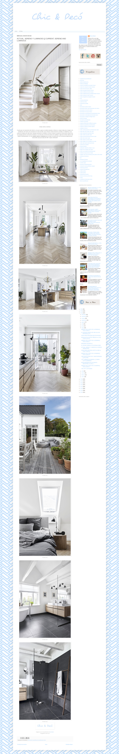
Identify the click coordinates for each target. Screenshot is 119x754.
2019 (81, 312)
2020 (81, 311)
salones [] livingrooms (84, 169)
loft (80, 157)
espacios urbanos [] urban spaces (87, 126)
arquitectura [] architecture (85, 78)
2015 (81, 384)
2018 (81, 379)
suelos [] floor (83, 172)
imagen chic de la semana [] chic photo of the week (91, 154)
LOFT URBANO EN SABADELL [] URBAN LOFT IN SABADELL (90, 360)
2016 (81, 382)
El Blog (20, 31)
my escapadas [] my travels (86, 161)
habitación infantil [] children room (87, 147)
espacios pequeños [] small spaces (87, 124)
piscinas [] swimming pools (86, 164)
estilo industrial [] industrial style (87, 133)
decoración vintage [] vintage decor (87, 116)
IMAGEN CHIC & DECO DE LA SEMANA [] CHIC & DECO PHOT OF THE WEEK (94, 254)
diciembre (83, 314)
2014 (81, 386)
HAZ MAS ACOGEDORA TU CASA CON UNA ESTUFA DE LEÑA (94, 277)
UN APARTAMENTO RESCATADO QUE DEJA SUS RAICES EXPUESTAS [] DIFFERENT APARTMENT (94, 288)
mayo (82, 327)
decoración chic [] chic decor (86, 110)
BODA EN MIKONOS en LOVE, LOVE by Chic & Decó (95, 244)
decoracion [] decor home (85, 106)
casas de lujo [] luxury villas (86, 88)
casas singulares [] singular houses (87, 96)
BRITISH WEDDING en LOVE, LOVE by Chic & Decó (94, 188)
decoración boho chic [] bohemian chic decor (89, 108)
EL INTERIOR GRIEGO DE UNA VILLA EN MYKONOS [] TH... (90, 333)
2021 (81, 309)
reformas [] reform (84, 167)
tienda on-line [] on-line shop (86, 176)
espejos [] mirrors (84, 128)
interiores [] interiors (84, 156)
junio (82, 325)
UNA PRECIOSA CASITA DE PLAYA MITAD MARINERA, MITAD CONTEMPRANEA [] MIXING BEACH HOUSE (94, 265)
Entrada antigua (69, 744)
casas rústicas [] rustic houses (86, 95)
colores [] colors (83, 101)
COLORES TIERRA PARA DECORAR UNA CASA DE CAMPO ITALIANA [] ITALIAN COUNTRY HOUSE (94, 234)
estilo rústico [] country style (86, 139)
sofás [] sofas (83, 171)
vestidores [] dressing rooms (86, 179)
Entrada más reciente (22, 744)
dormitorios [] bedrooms (85, 119)
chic (81, 98)
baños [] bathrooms (84, 82)
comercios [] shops (84, 103)
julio (82, 324)
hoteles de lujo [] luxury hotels (86, 152)
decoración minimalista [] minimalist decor (89, 115)
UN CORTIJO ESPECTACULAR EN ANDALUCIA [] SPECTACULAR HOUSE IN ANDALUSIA (95, 222)
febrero (83, 374)
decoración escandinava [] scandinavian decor (37, 740)
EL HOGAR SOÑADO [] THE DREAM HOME (91, 345)
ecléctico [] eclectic (84, 121)
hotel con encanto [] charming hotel (87, 151)
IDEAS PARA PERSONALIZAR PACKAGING (91, 335)
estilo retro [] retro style (85, 138)
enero (82, 376)
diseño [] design (83, 118)
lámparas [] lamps (84, 159)
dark (81, 105)
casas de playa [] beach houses (87, 90)
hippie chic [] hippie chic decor (86, 149)
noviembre (83, 316)
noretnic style (83, 162)
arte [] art (82, 80)
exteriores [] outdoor (84, 144)
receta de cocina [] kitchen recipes (87, 166)
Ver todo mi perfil (82, 49)
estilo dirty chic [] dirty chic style (87, 131)
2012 (81, 390)
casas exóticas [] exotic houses (87, 91)
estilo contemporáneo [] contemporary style (89, 129)
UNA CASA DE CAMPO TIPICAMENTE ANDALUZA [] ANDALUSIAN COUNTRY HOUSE (94, 211)
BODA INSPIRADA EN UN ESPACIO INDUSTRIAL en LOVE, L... (89, 363)
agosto (83, 322)
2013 (81, 388)
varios (81, 177)
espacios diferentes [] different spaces (88, 123)
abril (82, 371)
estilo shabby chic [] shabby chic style (88, 141)
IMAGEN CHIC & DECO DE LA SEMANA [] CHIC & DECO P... (90, 354)
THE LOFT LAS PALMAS (86, 368)
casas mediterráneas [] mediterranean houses (90, 93)
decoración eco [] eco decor (86, 111)
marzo (83, 372)
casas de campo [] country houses (87, 87)
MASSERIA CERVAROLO (87, 343)
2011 (81, 392)
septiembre (84, 320)
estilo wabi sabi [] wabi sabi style (87, 143)
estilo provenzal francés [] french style (88, 136)
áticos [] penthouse (84, 180)
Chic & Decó (93, 36)
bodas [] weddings (84, 83)
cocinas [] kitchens (84, 100)
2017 (81, 381)
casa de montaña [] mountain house (88, 85)
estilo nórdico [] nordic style (86, 134)
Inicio (16, 31)
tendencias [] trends (84, 174)
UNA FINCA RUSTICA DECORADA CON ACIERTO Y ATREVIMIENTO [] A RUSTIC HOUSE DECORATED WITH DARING (94, 200)
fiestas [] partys (83, 146)
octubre (83, 318)
